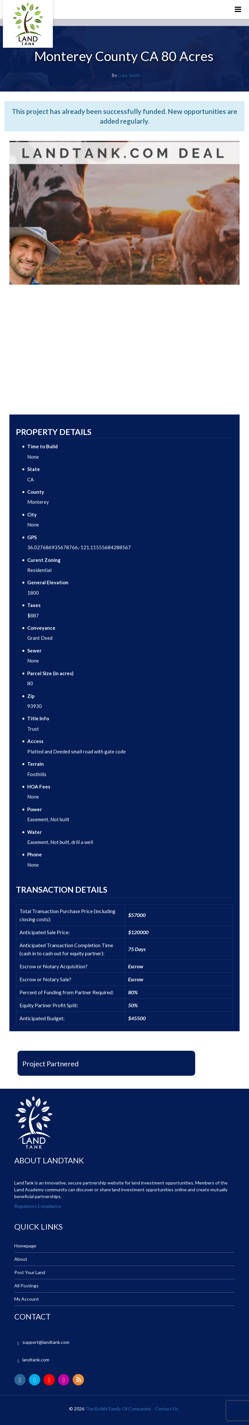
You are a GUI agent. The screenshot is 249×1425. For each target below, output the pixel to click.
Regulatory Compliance (37, 1206)
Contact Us (166, 1408)
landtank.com (35, 1359)
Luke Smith (129, 75)
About (20, 1259)
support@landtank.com (45, 1342)
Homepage (25, 1245)
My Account (26, 1299)
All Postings (26, 1285)
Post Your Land (29, 1272)
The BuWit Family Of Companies (118, 1408)
